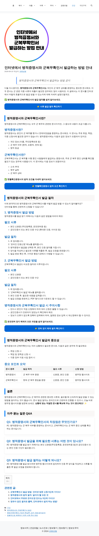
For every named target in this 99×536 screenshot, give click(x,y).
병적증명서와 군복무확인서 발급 (19, 510)
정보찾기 (53, 528)
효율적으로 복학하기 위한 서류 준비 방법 (22, 515)
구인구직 (83, 5)
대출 (33, 5)
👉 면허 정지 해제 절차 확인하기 (49, 328)
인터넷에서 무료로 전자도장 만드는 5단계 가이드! (32, 498)
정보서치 (24, 528)
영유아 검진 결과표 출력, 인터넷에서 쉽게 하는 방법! (33, 501)
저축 (44, 5)
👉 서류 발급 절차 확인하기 (49, 106)
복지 (23, 5)
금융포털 (64, 5)
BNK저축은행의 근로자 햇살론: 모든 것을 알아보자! (26, 513)
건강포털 (34, 528)
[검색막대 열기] (91, 5)
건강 (73, 5)
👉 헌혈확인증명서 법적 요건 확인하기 (49, 186)
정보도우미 (73, 528)
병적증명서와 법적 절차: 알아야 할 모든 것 (29, 495)
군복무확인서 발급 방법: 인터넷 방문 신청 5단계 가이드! (35, 492)
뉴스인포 (44, 528)
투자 (54, 5)
